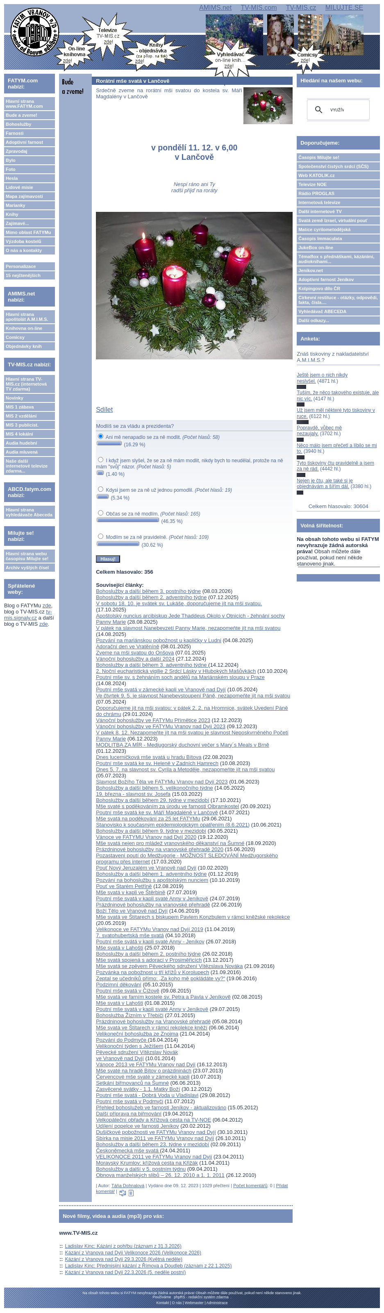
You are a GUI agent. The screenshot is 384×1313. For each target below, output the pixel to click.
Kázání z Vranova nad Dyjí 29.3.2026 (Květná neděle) (123, 1259)
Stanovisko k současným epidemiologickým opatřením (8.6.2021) (173, 825)
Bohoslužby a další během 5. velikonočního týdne (154, 788)
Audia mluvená (22, 452)
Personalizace (21, 266)
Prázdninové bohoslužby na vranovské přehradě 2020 (159, 849)
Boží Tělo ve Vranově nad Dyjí (132, 911)
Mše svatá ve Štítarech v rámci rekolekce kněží (151, 1028)
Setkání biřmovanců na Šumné (132, 1083)
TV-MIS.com (259, 7)
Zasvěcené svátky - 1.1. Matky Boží (138, 1089)
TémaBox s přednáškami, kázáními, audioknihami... (336, 259)
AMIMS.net (215, 7)
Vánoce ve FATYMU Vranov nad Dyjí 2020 (146, 837)
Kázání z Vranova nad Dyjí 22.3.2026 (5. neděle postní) (125, 1272)
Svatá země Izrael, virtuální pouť (333, 220)
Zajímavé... (17, 223)
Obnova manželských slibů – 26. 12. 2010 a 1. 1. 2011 (160, 1175)
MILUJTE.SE (344, 7)
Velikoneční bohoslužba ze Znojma (137, 1034)
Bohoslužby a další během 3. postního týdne (148, 591)
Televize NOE (312, 184)
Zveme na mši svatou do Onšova (135, 653)
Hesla (12, 178)
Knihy (12, 214)
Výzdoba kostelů (23, 241)
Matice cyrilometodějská (324, 229)
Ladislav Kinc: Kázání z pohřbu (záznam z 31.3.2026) (123, 1246)
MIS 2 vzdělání (21, 415)
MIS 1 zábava (20, 406)
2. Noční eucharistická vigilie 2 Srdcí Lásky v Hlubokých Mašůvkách (176, 671)
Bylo (11, 160)
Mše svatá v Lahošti (119, 948)
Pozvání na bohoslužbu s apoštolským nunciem (152, 880)
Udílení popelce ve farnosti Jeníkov (137, 1126)
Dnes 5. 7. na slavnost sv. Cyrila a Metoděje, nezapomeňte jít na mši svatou (185, 769)
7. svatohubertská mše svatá (130, 935)
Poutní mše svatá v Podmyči (129, 1101)
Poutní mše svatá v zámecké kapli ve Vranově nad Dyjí (161, 689)
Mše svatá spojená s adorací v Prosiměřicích (149, 960)
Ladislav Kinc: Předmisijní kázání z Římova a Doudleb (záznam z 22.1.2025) (148, 1266)
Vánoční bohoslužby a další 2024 (135, 659)
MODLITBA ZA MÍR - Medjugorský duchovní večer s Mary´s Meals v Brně (182, 745)
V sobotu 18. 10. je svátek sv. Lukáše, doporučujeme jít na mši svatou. (179, 603)
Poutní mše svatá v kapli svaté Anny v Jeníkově (152, 898)
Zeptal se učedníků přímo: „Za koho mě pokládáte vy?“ (160, 978)
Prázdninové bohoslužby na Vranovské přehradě (153, 1021)
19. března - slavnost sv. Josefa (133, 794)
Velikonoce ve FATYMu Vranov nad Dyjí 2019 (149, 929)
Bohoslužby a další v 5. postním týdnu (141, 1169)
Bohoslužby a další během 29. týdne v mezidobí (152, 800)
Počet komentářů (250, 1185)
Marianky (15, 205)
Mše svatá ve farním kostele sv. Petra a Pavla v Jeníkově (163, 997)
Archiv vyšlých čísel (27, 567)
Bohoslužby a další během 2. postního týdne (148, 954)
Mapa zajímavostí (24, 196)
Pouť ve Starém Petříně (124, 886)
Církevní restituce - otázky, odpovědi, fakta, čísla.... (338, 300)
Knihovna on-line (24, 328)
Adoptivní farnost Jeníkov (326, 279)
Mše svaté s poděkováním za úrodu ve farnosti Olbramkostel (167, 806)
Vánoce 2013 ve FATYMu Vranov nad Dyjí (145, 1064)
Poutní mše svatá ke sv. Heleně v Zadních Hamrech (157, 763)
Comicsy (15, 337)
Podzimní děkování (118, 984)
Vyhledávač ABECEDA (322, 311)
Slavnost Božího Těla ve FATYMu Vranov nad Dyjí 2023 (161, 782)
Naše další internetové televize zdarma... (27, 466)
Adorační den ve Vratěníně (127, 646)
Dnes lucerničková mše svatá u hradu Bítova (148, 757)
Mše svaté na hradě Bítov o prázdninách (143, 1071)
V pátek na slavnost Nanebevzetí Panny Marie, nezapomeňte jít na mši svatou (188, 628)
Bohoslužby (18, 124)
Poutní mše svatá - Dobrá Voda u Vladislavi (147, 1095)
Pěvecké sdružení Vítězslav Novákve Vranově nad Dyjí (137, 1055)
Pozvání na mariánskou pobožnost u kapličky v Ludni (158, 640)
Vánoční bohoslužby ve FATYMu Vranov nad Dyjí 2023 (160, 726)
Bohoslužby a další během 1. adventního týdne (151, 874)
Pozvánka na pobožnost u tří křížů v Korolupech (152, 972)
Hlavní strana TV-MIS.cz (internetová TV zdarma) (26, 384)
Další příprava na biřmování (128, 1114)
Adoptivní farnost (24, 142)
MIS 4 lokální (19, 434)
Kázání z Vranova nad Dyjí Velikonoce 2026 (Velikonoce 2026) (133, 1253)
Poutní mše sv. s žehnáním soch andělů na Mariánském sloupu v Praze (180, 677)
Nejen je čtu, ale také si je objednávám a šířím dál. (325, 483)
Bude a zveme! (21, 115)
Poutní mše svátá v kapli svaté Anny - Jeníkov (150, 941)
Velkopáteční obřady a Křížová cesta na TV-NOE (153, 1120)
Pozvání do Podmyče (122, 1040)
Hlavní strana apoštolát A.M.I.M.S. (27, 317)
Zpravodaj (16, 151)
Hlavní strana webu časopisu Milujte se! (27, 556)
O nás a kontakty (24, 250)
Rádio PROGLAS (316, 193)
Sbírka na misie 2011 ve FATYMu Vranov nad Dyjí (155, 1138)
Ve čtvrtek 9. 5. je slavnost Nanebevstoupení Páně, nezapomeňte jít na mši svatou (193, 696)
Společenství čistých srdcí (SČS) (333, 166)
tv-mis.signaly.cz (28, 615)
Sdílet (104, 409)
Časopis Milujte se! (318, 157)
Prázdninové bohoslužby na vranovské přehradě (153, 905)
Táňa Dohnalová (128, 1185)
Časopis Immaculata (320, 238)
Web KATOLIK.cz (316, 175)
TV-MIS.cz (301, 7)
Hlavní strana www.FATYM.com (24, 104)
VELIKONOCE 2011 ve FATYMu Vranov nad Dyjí (154, 1157)
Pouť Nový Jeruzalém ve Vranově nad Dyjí (146, 868)
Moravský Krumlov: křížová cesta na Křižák (147, 1163)
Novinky (14, 397)
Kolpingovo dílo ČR (319, 288)
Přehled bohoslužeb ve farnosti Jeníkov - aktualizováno (161, 1107)
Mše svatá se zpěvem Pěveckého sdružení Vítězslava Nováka (169, 966)
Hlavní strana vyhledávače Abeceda (29, 512)
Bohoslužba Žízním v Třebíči (130, 1015)
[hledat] (337, 110)
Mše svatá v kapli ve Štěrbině (130, 892)
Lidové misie (19, 187)
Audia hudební (21, 443)
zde (47, 605)
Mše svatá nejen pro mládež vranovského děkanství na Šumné (170, 843)
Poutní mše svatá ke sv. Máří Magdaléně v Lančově (157, 812)
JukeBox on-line (315, 247)
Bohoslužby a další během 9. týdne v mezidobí (151, 831)
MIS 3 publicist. (22, 425)
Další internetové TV (320, 211)
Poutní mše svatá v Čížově (127, 991)
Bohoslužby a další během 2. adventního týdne (151, 597)
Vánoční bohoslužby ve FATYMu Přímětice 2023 (153, 720)
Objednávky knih (24, 346)
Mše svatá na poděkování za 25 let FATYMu (148, 819)
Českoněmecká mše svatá (128, 1150)
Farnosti (14, 133)
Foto (11, 169)
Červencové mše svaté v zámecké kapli (142, 1077)
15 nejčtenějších (23, 275)
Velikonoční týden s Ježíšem (129, 1046)
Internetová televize (319, 202)
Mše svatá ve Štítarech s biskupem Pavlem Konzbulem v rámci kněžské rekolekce (193, 917)
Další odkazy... (313, 320)
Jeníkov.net (310, 270)
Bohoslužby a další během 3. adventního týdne (152, 665)
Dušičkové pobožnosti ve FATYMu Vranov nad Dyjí (156, 1132)
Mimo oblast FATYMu (28, 232)
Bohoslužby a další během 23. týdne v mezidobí (152, 1144)
